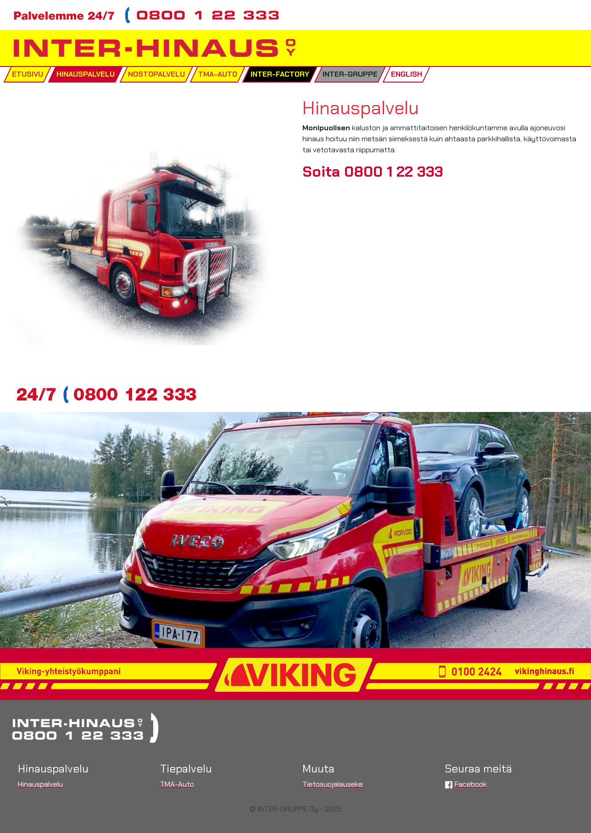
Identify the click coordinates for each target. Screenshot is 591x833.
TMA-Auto (177, 784)
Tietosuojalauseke (332, 784)
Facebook (466, 784)
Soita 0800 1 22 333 (372, 171)
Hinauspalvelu (40, 784)
